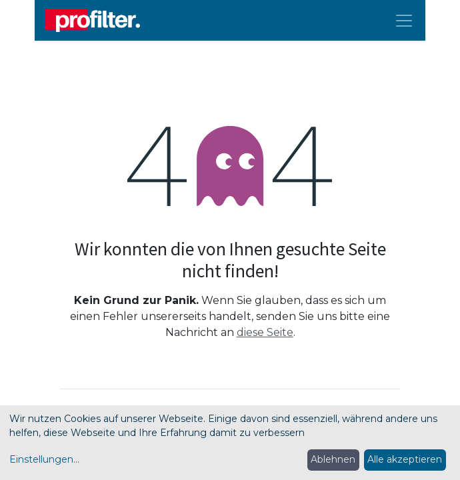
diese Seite (265, 332)
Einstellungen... (44, 459)
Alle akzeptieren (404, 459)
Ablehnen (333, 459)
